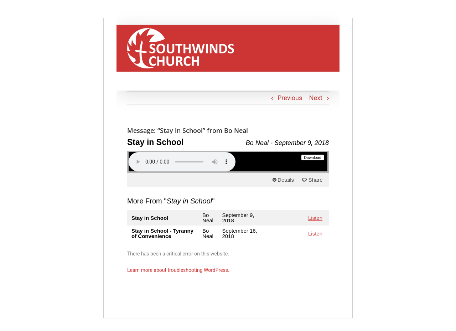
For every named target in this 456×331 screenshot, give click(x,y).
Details (286, 180)
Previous (290, 98)
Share (315, 180)
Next (315, 98)
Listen (315, 218)
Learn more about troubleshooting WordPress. (178, 270)
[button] (221, 85)
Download (312, 157)
